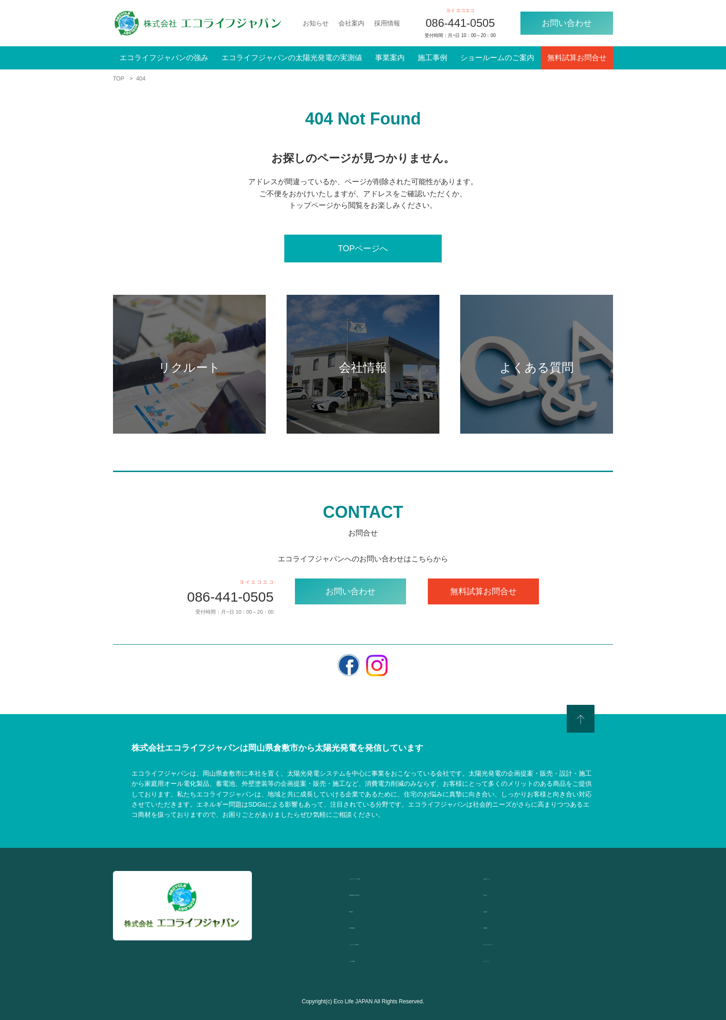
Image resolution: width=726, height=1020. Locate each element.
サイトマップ (505, 959)
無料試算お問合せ (577, 58)
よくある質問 (371, 959)
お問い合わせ (567, 23)
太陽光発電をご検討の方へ (393, 893)
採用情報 (387, 23)
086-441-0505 (460, 23)
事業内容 (364, 910)
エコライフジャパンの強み (163, 58)
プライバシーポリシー (520, 942)
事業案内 (390, 58)
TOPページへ (363, 248)
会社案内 (351, 23)
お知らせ (316, 23)
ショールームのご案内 (497, 58)
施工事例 (432, 58)
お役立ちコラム (509, 877)
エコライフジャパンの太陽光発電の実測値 (291, 58)
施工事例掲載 (371, 926)
